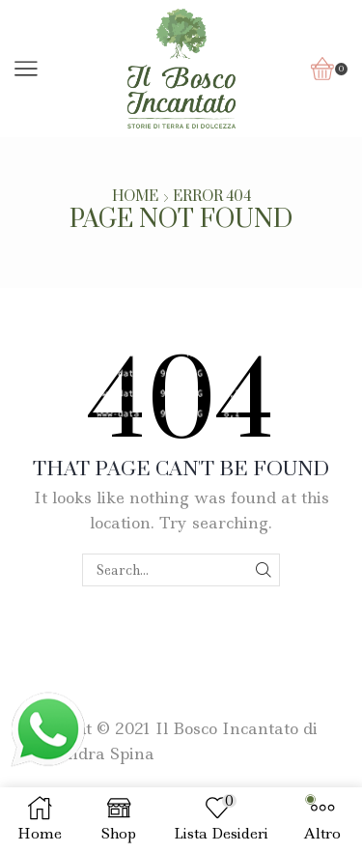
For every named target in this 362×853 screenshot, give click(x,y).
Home (135, 197)
